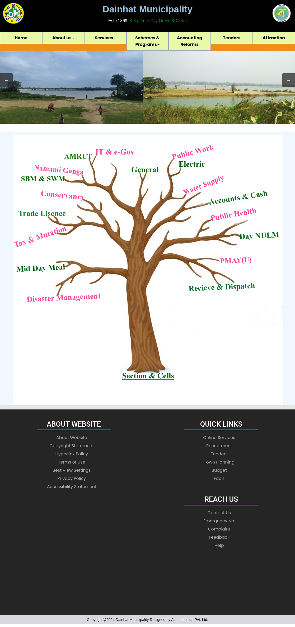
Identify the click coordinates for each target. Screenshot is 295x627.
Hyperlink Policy (71, 454)
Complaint (219, 529)
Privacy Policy (71, 478)
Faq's (219, 478)
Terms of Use (71, 462)
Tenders (232, 38)
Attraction (274, 38)
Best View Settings (72, 470)
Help (219, 545)
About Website (71, 438)
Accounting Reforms (189, 41)
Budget (219, 470)
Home (21, 38)
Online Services (219, 438)
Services (105, 38)
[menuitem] (21, 38)
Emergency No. (219, 521)
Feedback (219, 537)
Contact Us (219, 513)
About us (63, 38)
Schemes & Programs (147, 41)
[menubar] (147, 41)
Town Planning (219, 462)
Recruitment (219, 446)
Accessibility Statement (71, 487)
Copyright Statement (71, 446)
